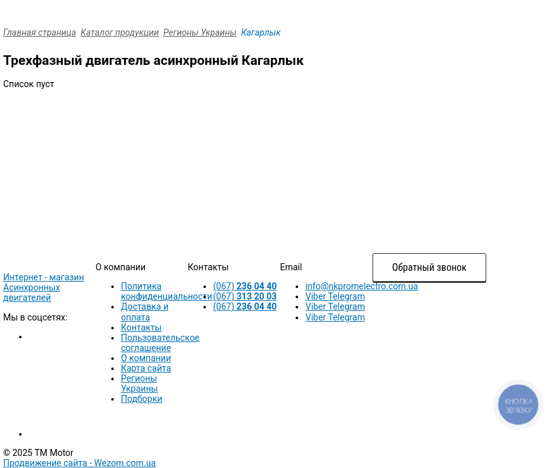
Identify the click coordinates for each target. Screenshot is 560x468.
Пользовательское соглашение (160, 343)
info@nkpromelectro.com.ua (361, 286)
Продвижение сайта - (79, 463)
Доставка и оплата (144, 311)
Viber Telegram (335, 296)
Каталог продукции (120, 32)
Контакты (141, 327)
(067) (245, 286)
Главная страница (39, 32)
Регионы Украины (199, 32)
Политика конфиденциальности (166, 291)
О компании (146, 358)
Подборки (141, 399)
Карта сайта (146, 368)
